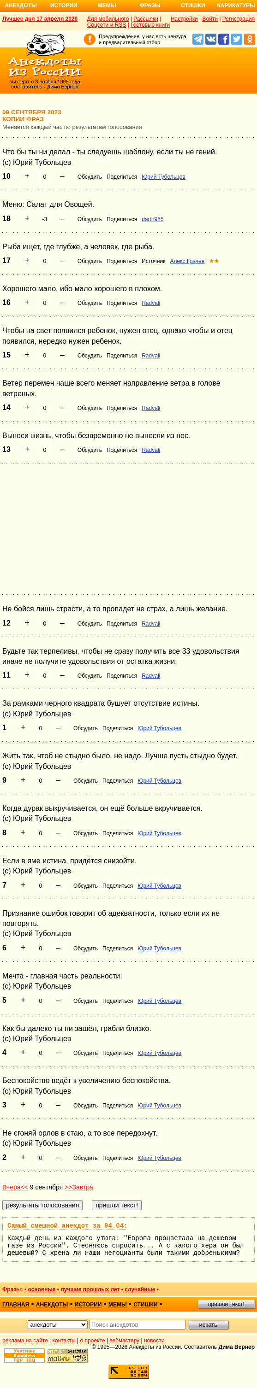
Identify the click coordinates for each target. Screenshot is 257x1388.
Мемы (107, 5)
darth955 (152, 219)
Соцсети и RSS (106, 25)
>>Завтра (79, 1187)
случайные (140, 1289)
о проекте (92, 1340)
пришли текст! (226, 1304)
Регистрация (238, 19)
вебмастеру (124, 1340)
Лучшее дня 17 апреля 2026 (40, 19)
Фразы (149, 5)
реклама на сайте (25, 1340)
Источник (153, 261)
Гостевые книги (150, 25)
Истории (64, 5)
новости (154, 1340)
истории (88, 1304)
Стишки (193, 5)
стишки (145, 1304)
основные (41, 1289)
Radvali (151, 303)
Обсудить (90, 177)
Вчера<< (15, 1187)
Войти (210, 19)
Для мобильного (108, 19)
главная (15, 1304)
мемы (117, 1304)
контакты (64, 1340)
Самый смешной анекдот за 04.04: (67, 1226)
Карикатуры (236, 5)
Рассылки (145, 19)
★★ (214, 261)
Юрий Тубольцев (163, 177)
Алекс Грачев (187, 261)
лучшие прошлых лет (90, 1289)
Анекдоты (21, 5)
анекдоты (52, 1304)
